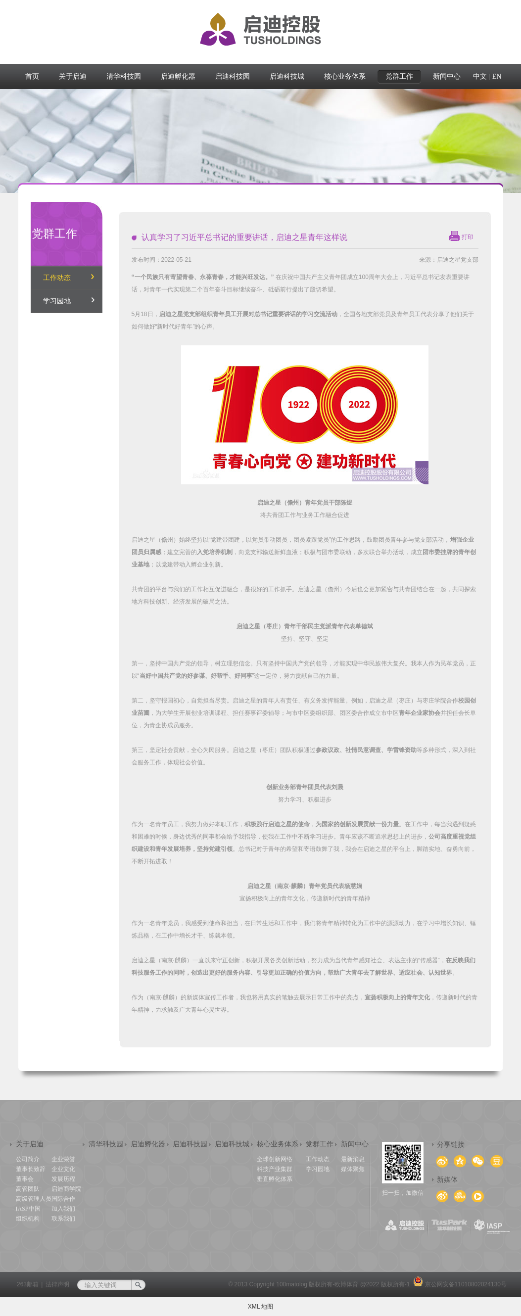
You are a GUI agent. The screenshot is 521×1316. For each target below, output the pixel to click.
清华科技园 (106, 1144)
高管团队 (28, 1188)
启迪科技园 (190, 1144)
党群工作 (319, 1144)
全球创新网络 (274, 1159)
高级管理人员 (33, 1198)
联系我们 (63, 1218)
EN (497, 76)
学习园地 (57, 301)
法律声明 (57, 1284)
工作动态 (57, 278)
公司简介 (28, 1159)
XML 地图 (261, 1306)
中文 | (481, 76)
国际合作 (63, 1198)
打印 (468, 237)
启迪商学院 (66, 1188)
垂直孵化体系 (274, 1178)
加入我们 (63, 1208)
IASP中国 (28, 1208)
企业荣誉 (63, 1159)
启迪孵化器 (148, 1144)
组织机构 (28, 1218)
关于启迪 (30, 1144)
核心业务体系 (277, 1144)
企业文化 (63, 1169)
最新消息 (353, 1159)
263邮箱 (28, 1284)
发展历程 (63, 1178)
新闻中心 (355, 1144)
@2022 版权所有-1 (385, 1284)
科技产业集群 (274, 1169)
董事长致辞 (31, 1169)
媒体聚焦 (353, 1169)
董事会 (25, 1178)
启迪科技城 (232, 1144)
